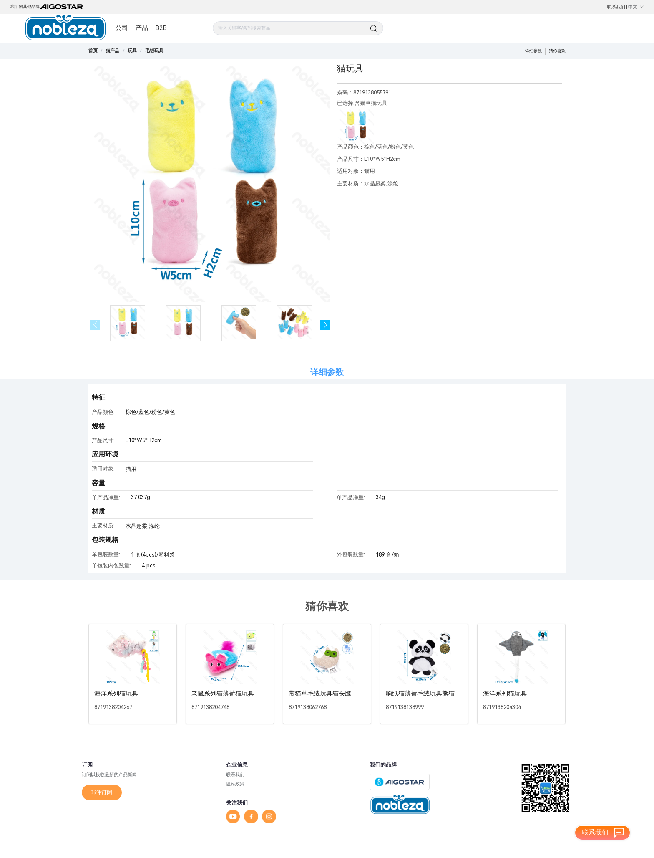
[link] (112, 50)
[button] (325, 325)
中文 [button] (636, 7)
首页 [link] (93, 50)
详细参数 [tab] (327, 372)
